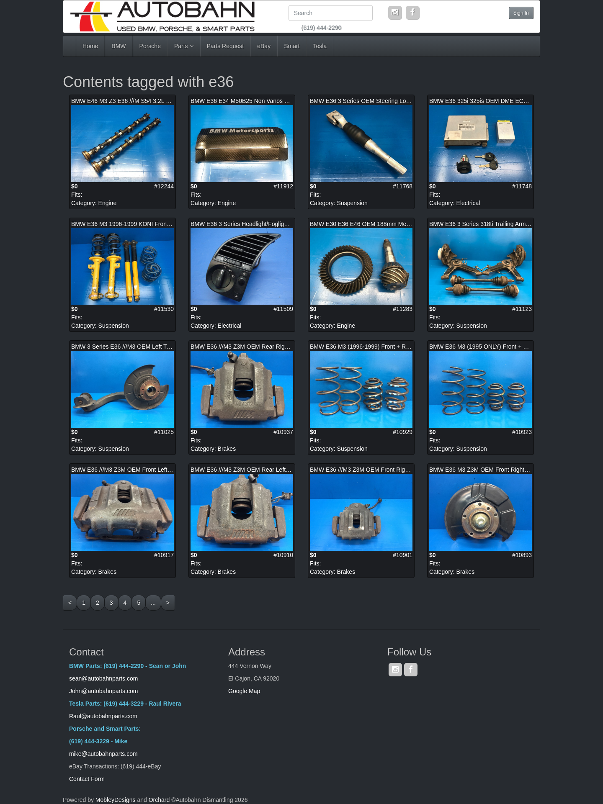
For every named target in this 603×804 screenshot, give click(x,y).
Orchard (159, 799)
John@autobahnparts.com (103, 691)
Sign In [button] (521, 13)
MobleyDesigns (115, 799)
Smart (291, 46)
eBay (264, 46)
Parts (183, 46)
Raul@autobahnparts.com (103, 716)
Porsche (150, 46)
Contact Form (87, 779)
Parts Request (225, 46)
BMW (118, 46)
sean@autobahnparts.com (104, 678)
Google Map (244, 691)
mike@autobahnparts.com (103, 753)
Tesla (320, 46)
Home (90, 46)
